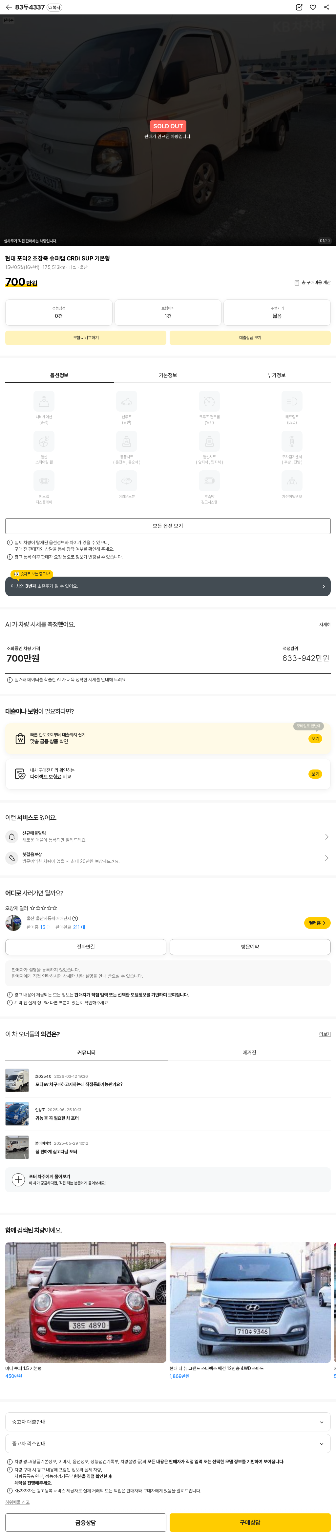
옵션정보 (59, 375)
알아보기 (168, 739)
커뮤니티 (86, 1053)
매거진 (249, 1053)
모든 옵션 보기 (168, 526)
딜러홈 (315, 923)
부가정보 (276, 375)
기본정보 (168, 375)
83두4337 (38, 7)
